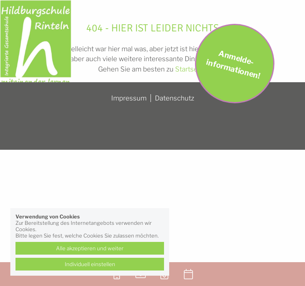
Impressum (129, 98)
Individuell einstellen (90, 264)
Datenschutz (174, 98)
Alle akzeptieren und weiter (90, 248)
